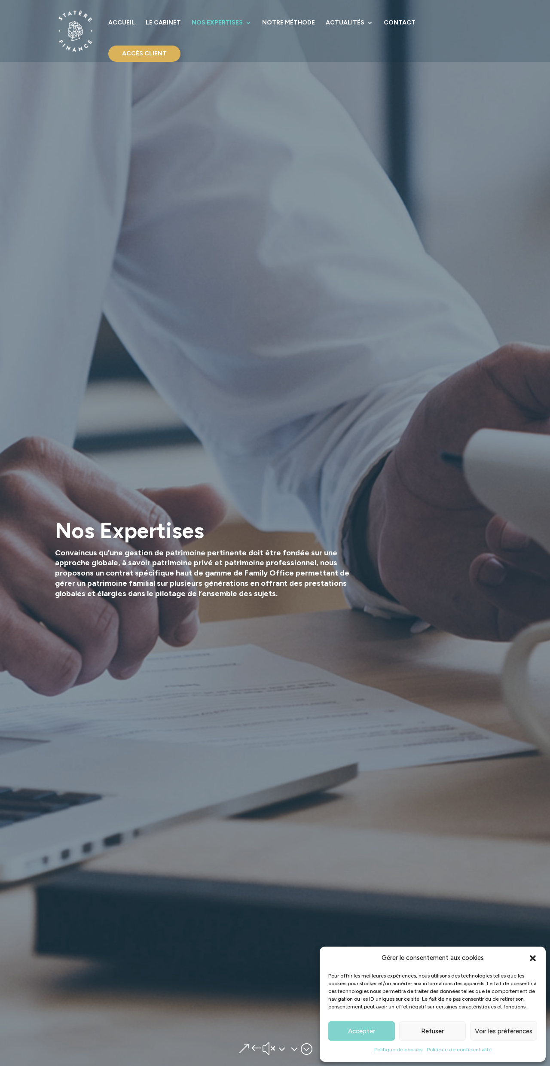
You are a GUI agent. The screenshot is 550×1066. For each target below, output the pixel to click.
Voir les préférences (503, 1031)
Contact (400, 23)
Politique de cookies (398, 1050)
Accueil (121, 23)
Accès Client (144, 53)
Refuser (432, 1031)
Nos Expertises (217, 23)
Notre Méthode (288, 23)
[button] (533, 958)
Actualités (345, 23)
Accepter (361, 1031)
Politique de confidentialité (459, 1050)
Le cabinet (163, 23)
